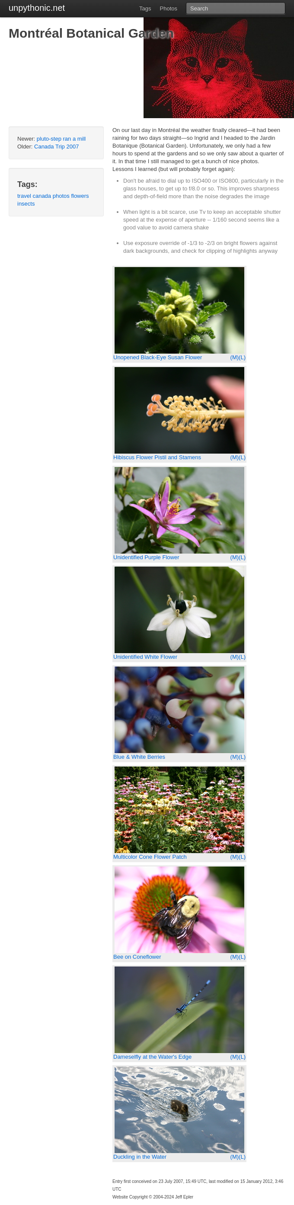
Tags (145, 8)
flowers (80, 196)
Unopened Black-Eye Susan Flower (157, 357)
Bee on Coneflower (137, 957)
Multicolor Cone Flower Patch (150, 857)
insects (26, 203)
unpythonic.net (37, 8)
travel (24, 196)
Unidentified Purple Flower (146, 557)
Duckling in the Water (139, 1156)
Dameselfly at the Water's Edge (152, 1057)
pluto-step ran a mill (61, 138)
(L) (242, 357)
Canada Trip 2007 (56, 146)
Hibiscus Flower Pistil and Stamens (157, 457)
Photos (168, 8)
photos (61, 196)
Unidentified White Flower (145, 657)
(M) (234, 357)
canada (41, 196)
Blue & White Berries (139, 757)
